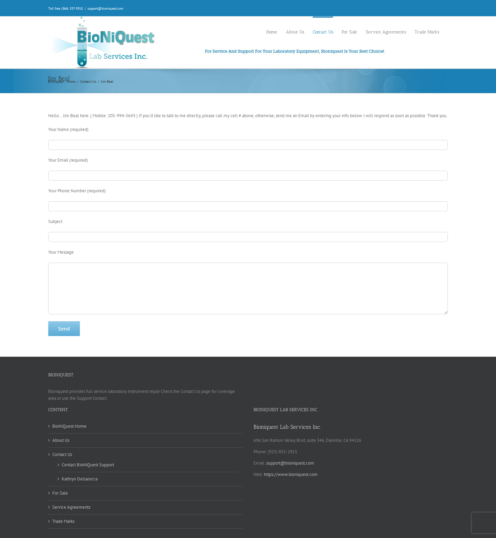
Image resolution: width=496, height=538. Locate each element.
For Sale (60, 493)
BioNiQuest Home (69, 426)
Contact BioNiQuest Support (88, 465)
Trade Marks (63, 521)
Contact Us (62, 454)
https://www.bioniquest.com (291, 474)
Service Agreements (71, 507)
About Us (60, 440)
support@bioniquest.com (105, 8)
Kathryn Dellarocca (79, 479)
